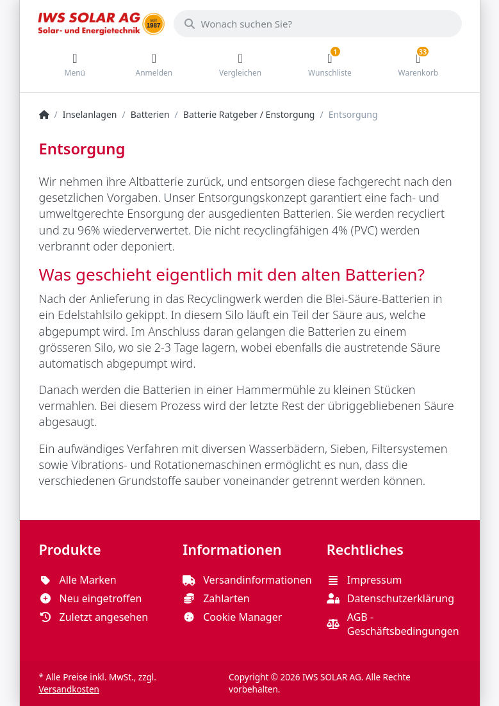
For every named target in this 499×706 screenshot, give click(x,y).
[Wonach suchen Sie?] (318, 23)
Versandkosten (69, 689)
